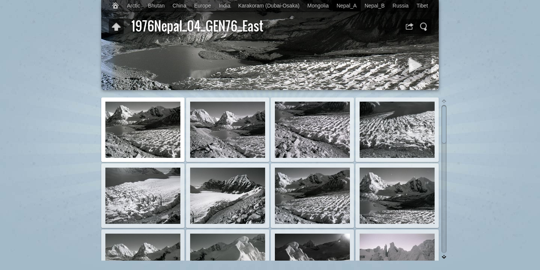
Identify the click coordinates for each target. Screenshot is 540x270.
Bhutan (156, 6)
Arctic (133, 6)
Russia (401, 6)
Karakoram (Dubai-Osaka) (268, 6)
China (179, 6)
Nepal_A (346, 6)
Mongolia (318, 6)
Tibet (422, 6)
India (224, 6)
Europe (202, 6)
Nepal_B (374, 6)
